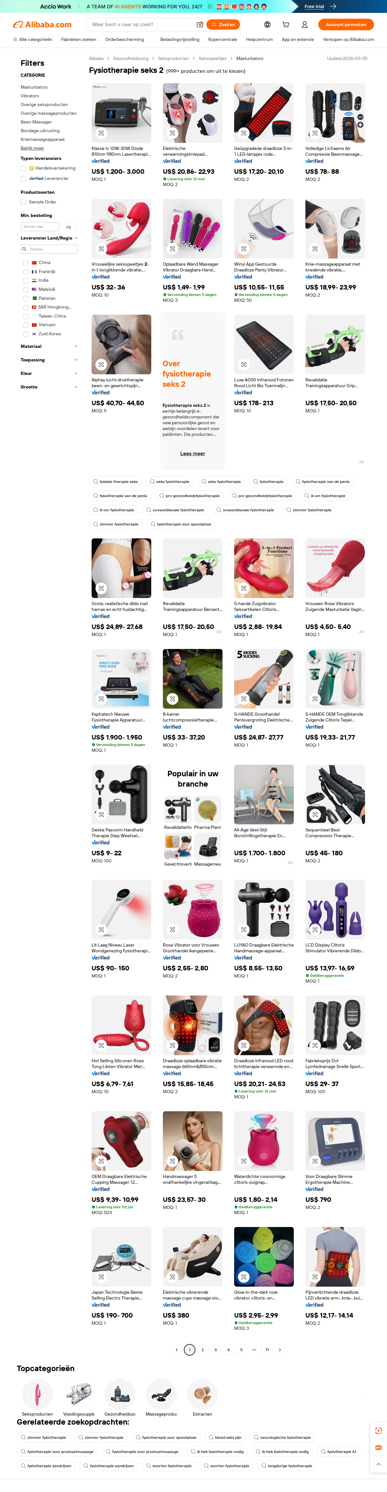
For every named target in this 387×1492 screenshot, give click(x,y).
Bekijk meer (32, 148)
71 (267, 1350)
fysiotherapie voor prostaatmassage (57, 1451)
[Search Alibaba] (141, 24)
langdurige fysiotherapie (287, 1465)
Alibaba (96, 58)
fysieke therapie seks (115, 481)
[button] (200, 24)
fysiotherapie (268, 481)
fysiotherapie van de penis (323, 481)
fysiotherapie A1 (338, 1451)
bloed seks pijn (225, 1437)
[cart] (287, 25)
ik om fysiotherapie (324, 495)
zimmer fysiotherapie (309, 510)
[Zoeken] (223, 24)
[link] (378, 1430)
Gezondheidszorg (130, 58)
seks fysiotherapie (169, 481)
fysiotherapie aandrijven (46, 1465)
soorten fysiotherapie (169, 1465)
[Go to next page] (280, 1350)
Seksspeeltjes (213, 58)
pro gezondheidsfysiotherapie (189, 495)
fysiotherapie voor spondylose (181, 524)
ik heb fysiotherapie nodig (217, 1451)
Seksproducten (173, 58)
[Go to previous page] (177, 1350)
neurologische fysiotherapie (282, 1437)
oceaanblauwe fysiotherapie (175, 510)
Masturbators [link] (249, 58)
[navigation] (49, 705)
